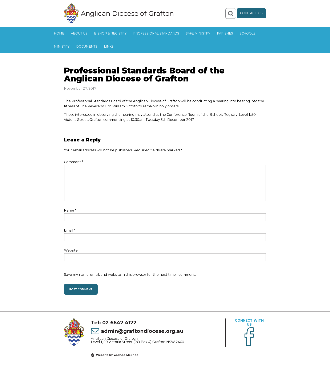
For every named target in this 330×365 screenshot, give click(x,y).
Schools (247, 33)
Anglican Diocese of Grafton (127, 13)
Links (108, 46)
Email (70, 230)
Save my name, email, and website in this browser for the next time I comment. (130, 275)
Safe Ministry (198, 33)
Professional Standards (156, 33)
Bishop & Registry (110, 33)
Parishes (225, 33)
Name (70, 210)
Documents (86, 46)
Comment (73, 162)
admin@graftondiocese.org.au (142, 331)
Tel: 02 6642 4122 (114, 323)
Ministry (61, 46)
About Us (79, 33)
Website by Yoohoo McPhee (117, 355)
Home (59, 33)
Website (71, 250)
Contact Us (251, 13)
